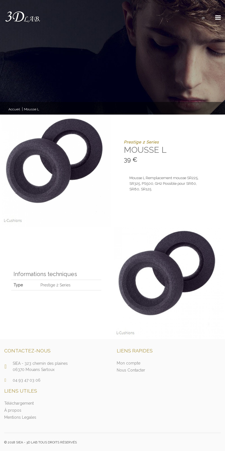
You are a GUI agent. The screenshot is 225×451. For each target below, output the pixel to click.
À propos (12, 410)
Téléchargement (19, 403)
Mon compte (128, 363)
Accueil (14, 109)
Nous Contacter (131, 370)
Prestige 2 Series (141, 142)
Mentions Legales (20, 417)
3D (22, 17)
